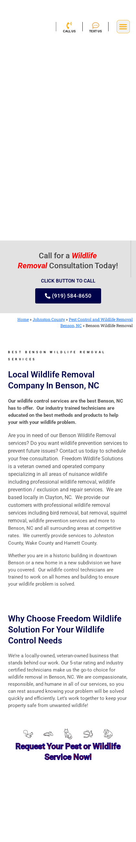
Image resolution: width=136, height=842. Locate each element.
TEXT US (95, 31)
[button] (123, 26)
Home (23, 319)
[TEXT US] (95, 25)
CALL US (69, 31)
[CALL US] (69, 25)
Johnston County (49, 319)
